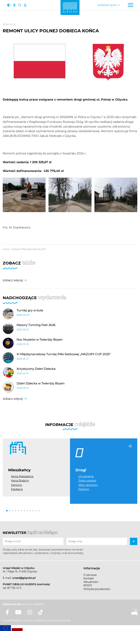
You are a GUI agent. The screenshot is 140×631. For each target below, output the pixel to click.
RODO (87, 585)
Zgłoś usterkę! (87, 480)
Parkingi (83, 489)
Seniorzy (16, 485)
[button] (7, 510)
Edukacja (17, 489)
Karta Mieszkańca (22, 476)
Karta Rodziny (20, 480)
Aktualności (90, 582)
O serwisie (90, 575)
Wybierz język (107, 5)
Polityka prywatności (96, 589)
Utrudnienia (86, 476)
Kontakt (88, 578)
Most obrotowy (88, 485)
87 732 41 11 (14, 588)
